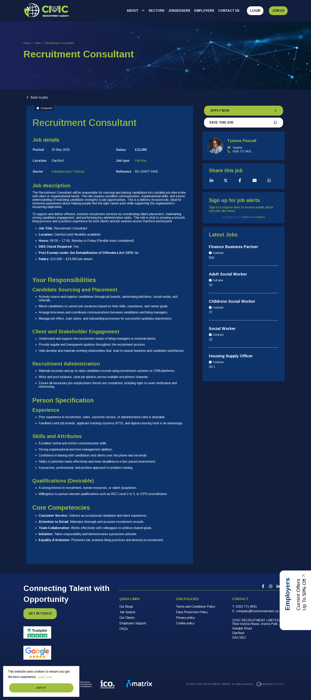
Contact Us (228, 10)
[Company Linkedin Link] (278, 586)
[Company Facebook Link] (263, 586)
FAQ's (123, 628)
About (133, 10)
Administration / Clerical (68, 171)
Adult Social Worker (228, 274)
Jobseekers (179, 10)
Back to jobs (39, 97)
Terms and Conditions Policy (195, 606)
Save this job (221, 122)
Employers (204, 10)
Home (27, 42)
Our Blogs (126, 606)
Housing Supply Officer (231, 356)
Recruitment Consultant (59, 42)
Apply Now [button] (219, 110)
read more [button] (45, 677)
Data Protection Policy (192, 612)
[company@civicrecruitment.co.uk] (259, 611)
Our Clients (127, 617)
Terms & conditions (254, 217)
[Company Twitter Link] (286, 586)
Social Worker (222, 328)
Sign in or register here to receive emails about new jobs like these (241, 209)
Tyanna (234, 147)
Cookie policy (185, 623)
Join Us (278, 10)
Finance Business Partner (233, 247)
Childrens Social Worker (232, 301)
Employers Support (132, 623)
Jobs (38, 42)
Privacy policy (185, 617)
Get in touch (40, 613)
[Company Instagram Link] (271, 586)
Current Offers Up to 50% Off (301, 603)
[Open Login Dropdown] (253, 10)
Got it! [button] (41, 687)
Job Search (127, 612)
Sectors (156, 10)
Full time (141, 160)
